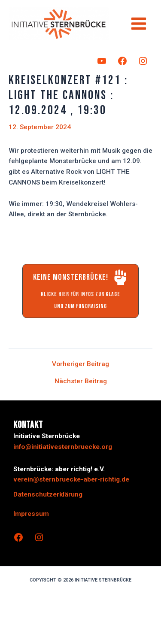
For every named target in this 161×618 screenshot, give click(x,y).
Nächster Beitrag (81, 381)
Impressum (31, 514)
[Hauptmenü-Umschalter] (138, 23)
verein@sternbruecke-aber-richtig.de (71, 479)
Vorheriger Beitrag (80, 364)
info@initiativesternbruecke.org (62, 447)
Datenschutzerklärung (47, 494)
